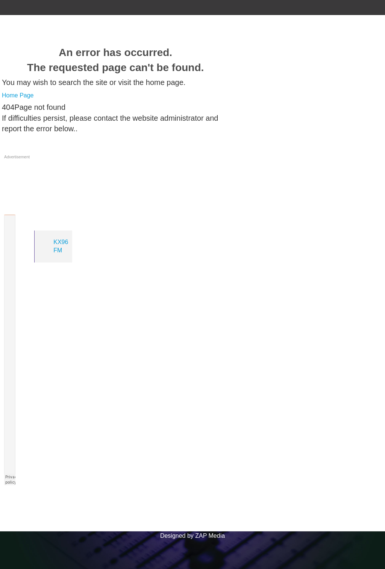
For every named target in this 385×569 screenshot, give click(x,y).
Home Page (18, 95)
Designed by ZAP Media (192, 536)
